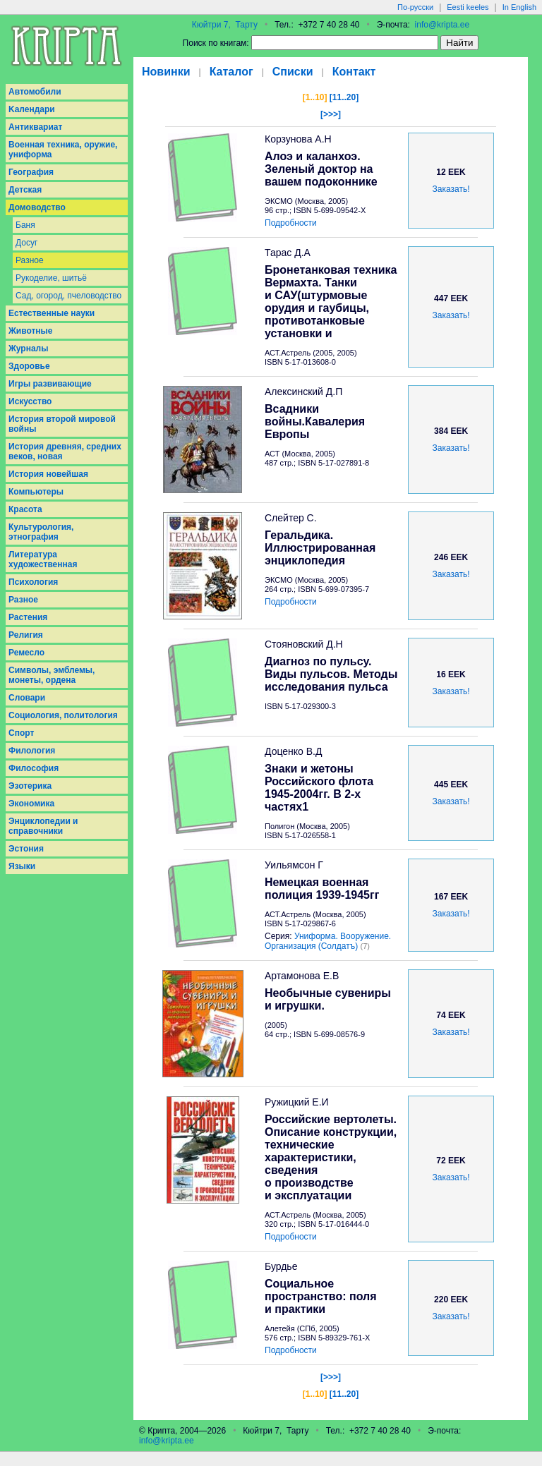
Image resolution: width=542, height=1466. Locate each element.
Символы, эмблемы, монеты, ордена (51, 675)
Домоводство (37, 207)
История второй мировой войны (62, 424)
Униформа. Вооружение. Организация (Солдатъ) (328, 941)
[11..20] (344, 97)
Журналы (28, 348)
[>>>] (330, 114)
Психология (33, 582)
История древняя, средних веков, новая (64, 451)
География (31, 172)
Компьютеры (36, 492)
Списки (292, 72)
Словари (26, 698)
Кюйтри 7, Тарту (225, 25)
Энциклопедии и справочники (43, 826)
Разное (30, 260)
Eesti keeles (467, 7)
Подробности (291, 223)
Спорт (21, 733)
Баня (25, 225)
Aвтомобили (34, 92)
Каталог (231, 72)
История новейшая (48, 474)
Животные (30, 331)
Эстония (26, 849)
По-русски (415, 7)
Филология (31, 751)
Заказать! (451, 189)
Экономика (31, 803)
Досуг (26, 243)
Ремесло (26, 653)
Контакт (354, 72)
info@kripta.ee (442, 25)
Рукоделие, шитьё (51, 278)
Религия (25, 635)
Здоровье (29, 366)
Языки (21, 866)
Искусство (30, 401)
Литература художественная (42, 559)
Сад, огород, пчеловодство (68, 296)
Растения (27, 617)
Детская (25, 190)
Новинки (166, 72)
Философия (33, 768)
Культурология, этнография (40, 532)
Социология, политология (63, 715)
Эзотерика (30, 786)
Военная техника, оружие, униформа (62, 149)
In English (519, 7)
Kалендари (31, 109)
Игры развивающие (50, 384)
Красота (25, 509)
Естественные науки (51, 313)
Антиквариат (35, 127)
